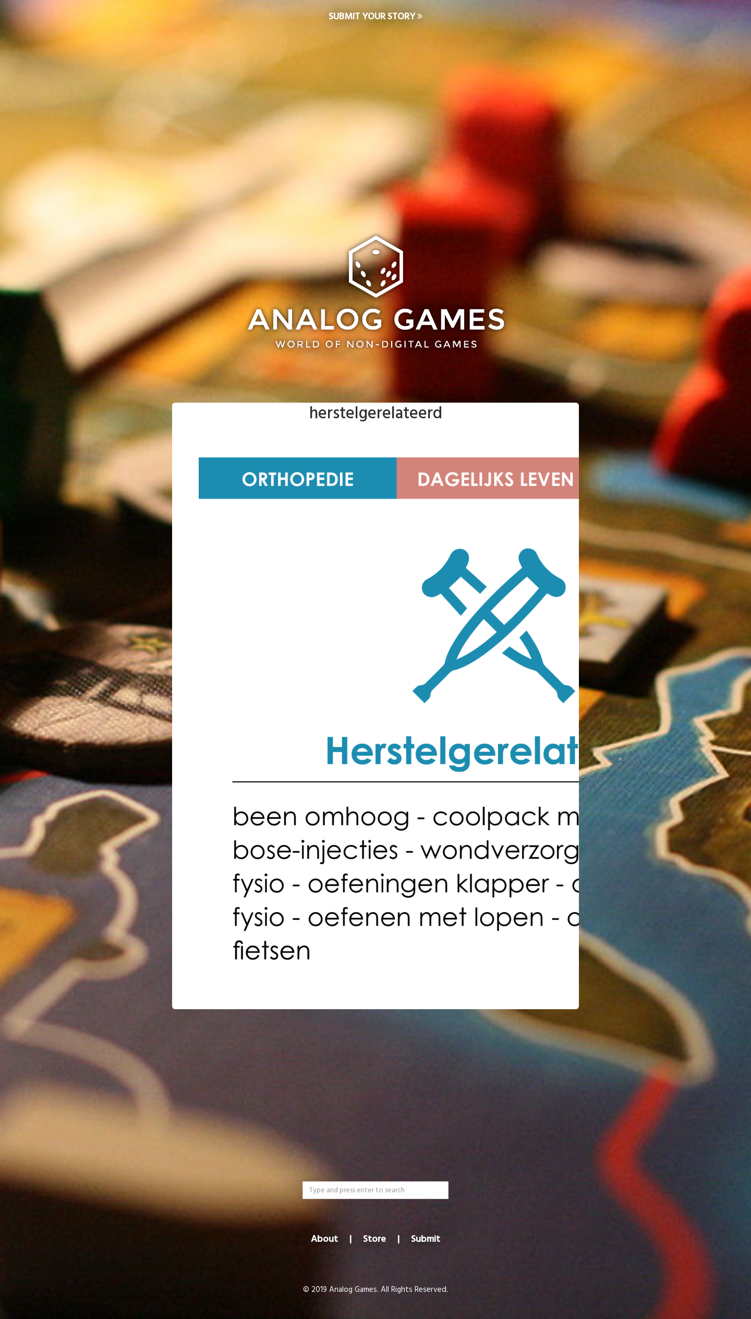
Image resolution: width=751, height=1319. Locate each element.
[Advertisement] (375, 118)
